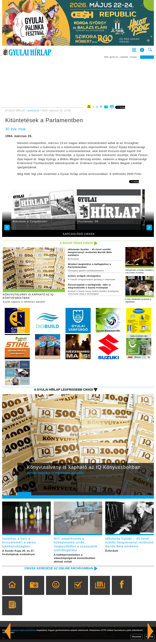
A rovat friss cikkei (75, 243)
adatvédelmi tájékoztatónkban (22, 630)
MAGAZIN (34, 110)
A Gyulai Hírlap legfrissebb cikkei (61, 390)
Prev (22, 482)
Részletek (136, 636)
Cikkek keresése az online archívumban (56, 571)
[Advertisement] (78, 81)
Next (149, 482)
